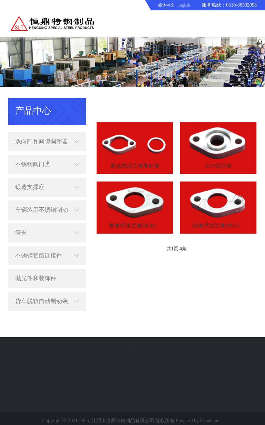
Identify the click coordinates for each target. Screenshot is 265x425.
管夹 (47, 225)
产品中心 (206, 103)
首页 (186, 103)
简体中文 (166, 5)
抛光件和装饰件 (35, 270)
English (183, 5)
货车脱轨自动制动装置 (47, 293)
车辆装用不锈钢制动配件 (47, 202)
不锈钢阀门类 (47, 156)
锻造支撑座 (47, 179)
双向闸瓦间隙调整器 (47, 133)
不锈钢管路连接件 (47, 247)
